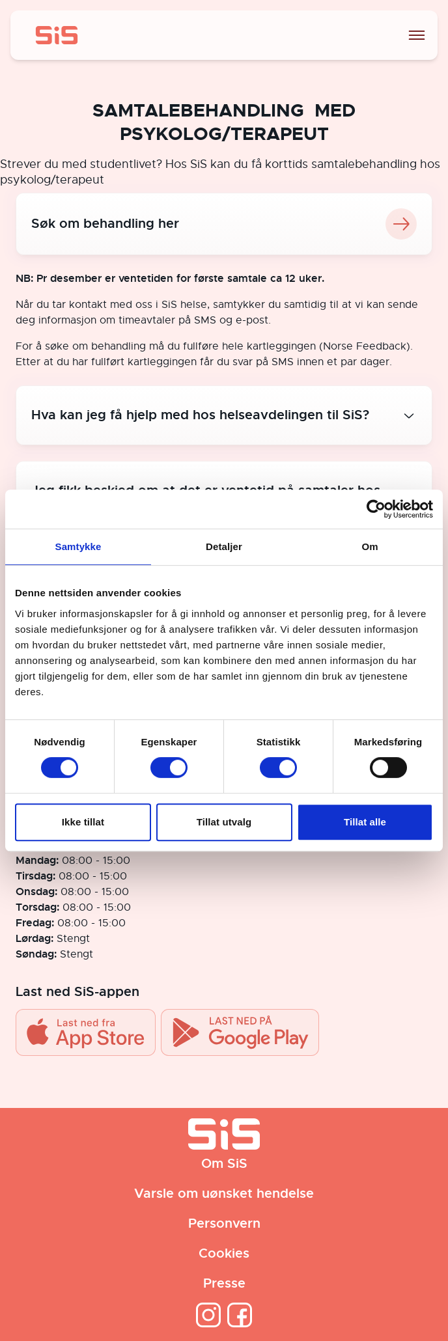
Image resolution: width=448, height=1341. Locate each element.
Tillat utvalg (224, 821)
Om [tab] (369, 546)
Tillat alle (365, 821)
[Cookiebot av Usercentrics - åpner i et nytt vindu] (376, 509)
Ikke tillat (83, 821)
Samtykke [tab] (78, 546)
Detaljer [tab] (224, 546)
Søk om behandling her (224, 224)
